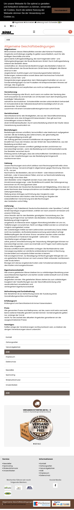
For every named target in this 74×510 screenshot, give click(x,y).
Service (5, 459)
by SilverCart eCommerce (14, 504)
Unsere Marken (11, 385)
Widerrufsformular (13, 380)
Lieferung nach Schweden (48, 22)
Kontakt (9, 337)
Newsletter (10, 370)
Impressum (10, 357)
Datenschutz (11, 362)
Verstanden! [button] (60, 10)
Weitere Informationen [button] (28, 16)
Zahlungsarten (12, 342)
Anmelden (29, 22)
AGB (7, 352)
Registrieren (18, 22)
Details (37, 444)
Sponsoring (10, 375)
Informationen (46, 459)
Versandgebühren (13, 347)
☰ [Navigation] (34, 32)
